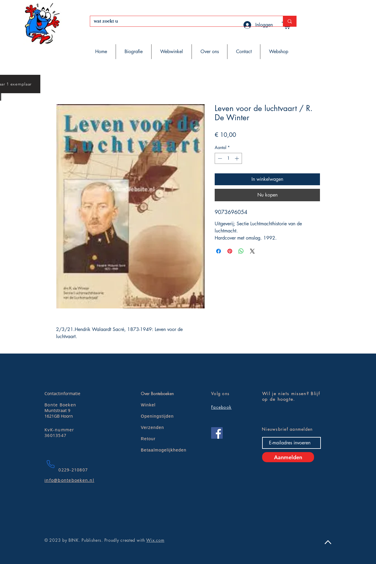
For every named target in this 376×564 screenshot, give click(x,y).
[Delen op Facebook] (218, 251)
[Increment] (237, 158)
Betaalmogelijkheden (164, 450)
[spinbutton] (228, 158)
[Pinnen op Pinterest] (229, 251)
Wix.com (155, 540)
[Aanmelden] (288, 457)
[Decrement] (219, 158)
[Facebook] (217, 433)
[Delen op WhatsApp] (241, 251)
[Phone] (50, 464)
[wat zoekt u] (182, 21)
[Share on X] (252, 251)
